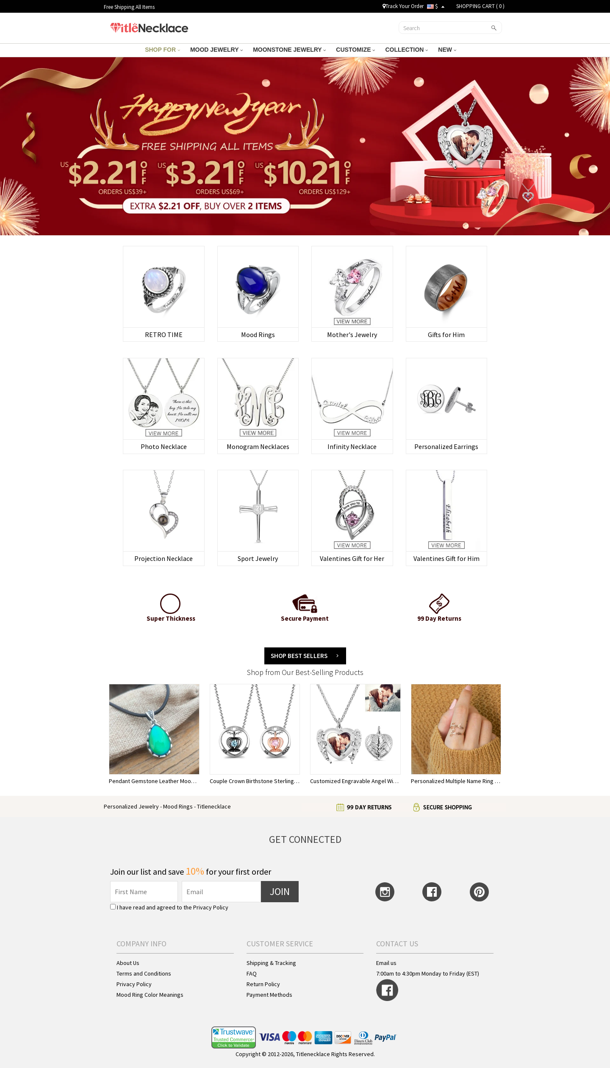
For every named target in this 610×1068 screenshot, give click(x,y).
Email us (386, 963)
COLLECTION (406, 49)
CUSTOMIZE (355, 49)
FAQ (252, 973)
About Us (127, 963)
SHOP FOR (162, 49)
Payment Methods (269, 994)
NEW (447, 49)
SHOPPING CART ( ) (480, 6)
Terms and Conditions (143, 973)
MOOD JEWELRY (216, 49)
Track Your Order (403, 6)
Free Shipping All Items (129, 7)
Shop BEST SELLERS (299, 656)
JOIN (280, 891)
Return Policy (263, 984)
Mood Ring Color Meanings (149, 994)
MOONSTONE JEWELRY (289, 49)
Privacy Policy (210, 907)
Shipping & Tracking (271, 963)
